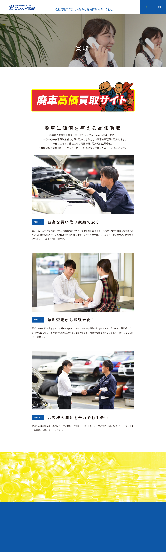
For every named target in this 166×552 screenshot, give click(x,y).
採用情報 (107, 7)
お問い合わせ (125, 7)
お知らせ (92, 7)
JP (146, 7)
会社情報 (60, 7)
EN (159, 7)
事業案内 (76, 7)
